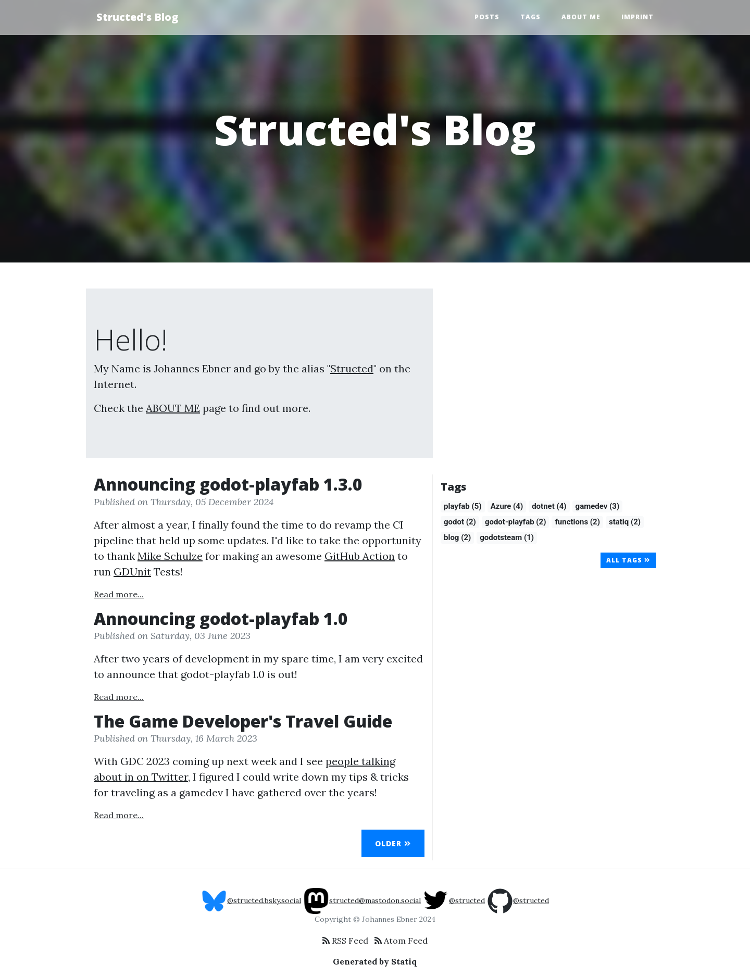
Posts (486, 16)
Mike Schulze (170, 555)
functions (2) (577, 522)
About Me (581, 16)
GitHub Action (359, 555)
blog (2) (457, 537)
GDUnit (132, 571)
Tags (530, 16)
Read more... (119, 594)
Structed (351, 368)
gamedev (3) (598, 506)
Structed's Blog (137, 17)
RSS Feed (345, 940)
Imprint (637, 16)
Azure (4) (507, 506)
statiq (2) (625, 522)
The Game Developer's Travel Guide (243, 721)
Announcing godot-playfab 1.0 (221, 618)
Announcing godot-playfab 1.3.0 (228, 484)
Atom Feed (401, 940)
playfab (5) (463, 506)
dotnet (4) (549, 506)
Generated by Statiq (375, 961)
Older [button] (393, 843)
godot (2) (460, 522)
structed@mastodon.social (362, 900)
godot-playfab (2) (515, 522)
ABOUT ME (173, 408)
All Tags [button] (628, 560)
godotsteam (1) (507, 537)
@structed (454, 900)
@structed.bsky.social (251, 900)
